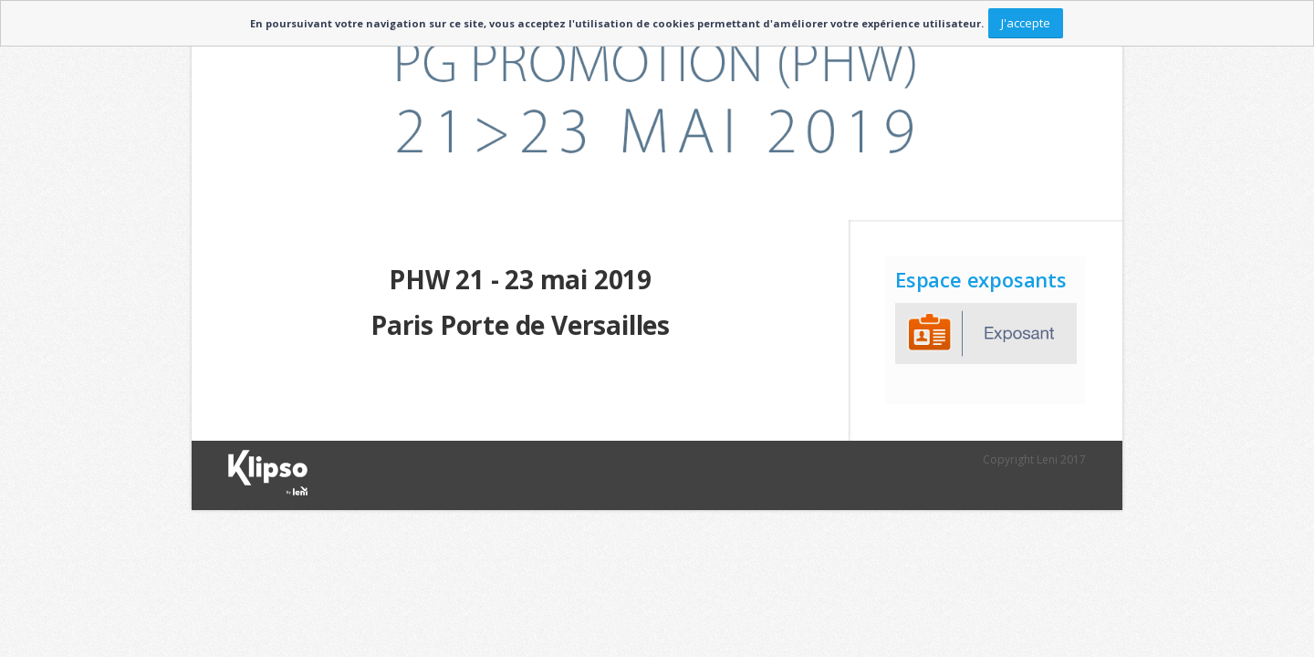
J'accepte (1025, 23)
